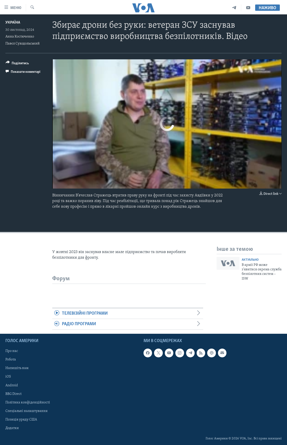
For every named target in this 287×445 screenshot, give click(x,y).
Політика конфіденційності (27, 402)
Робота (10, 359)
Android (11, 385)
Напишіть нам (16, 368)
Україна (12, 22)
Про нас (11, 351)
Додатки (12, 428)
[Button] (17, 64)
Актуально (250, 260)
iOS (8, 376)
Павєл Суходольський (22, 43)
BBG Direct (13, 394)
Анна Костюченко (19, 36)
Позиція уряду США (21, 419)
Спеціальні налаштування (26, 411)
